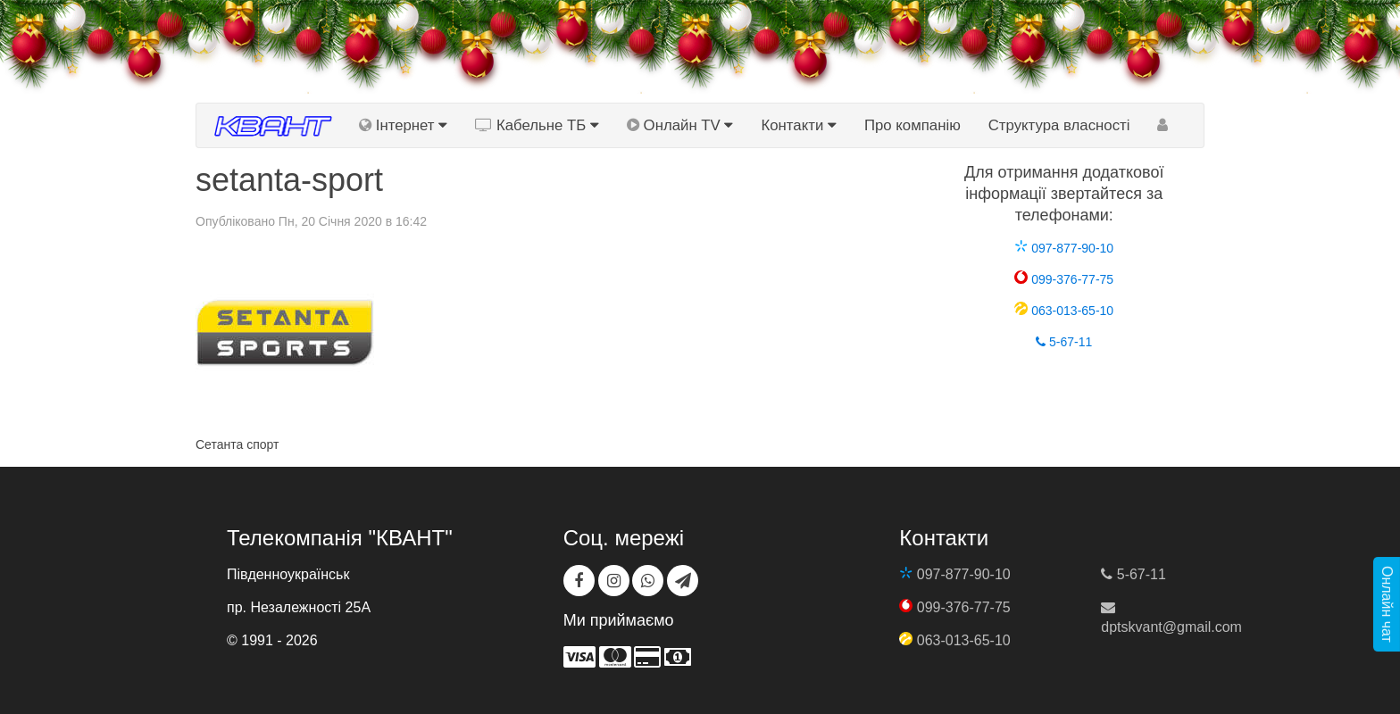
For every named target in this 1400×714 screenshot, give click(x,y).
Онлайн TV (680, 125)
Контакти (798, 125)
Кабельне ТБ (537, 125)
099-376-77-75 (1063, 279)
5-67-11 (1064, 342)
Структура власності (1059, 125)
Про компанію (912, 125)
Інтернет (403, 125)
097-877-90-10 (1063, 248)
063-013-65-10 (1063, 310)
